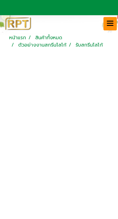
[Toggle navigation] (110, 23)
